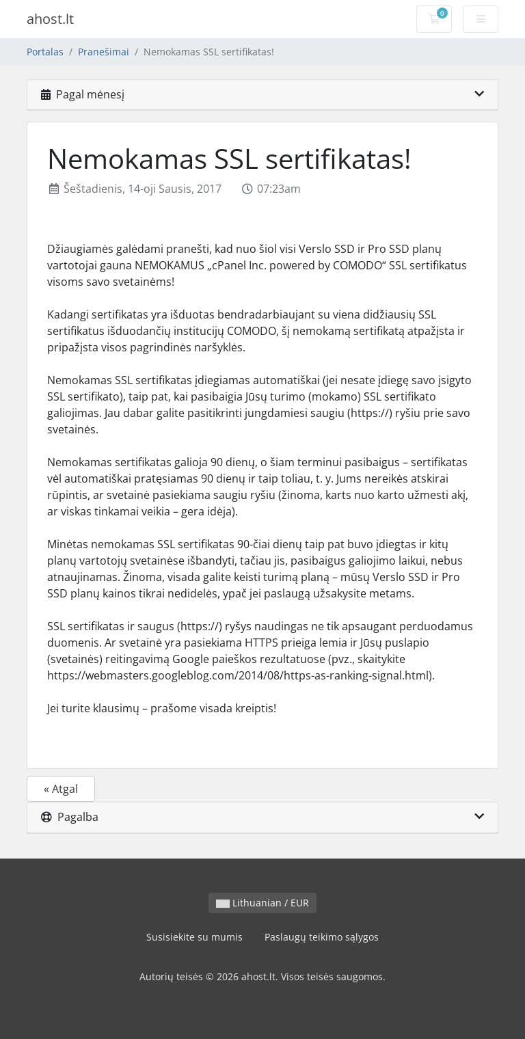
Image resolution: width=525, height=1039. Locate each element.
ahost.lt (50, 19)
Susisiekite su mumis (194, 936)
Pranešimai (103, 51)
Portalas (45, 51)
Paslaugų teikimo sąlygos (322, 936)
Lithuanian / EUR (262, 902)
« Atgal (61, 788)
